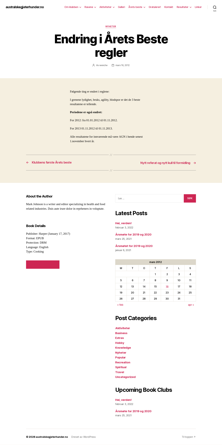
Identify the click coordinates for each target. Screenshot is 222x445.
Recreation (122, 362)
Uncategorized (125, 377)
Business (121, 333)
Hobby (119, 343)
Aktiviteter (105, 7)
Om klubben (71, 7)
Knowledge (123, 348)
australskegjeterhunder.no (26, 7)
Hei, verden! (123, 223)
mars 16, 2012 (122, 65)
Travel (119, 372)
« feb (120, 304)
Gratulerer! (155, 7)
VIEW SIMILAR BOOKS (42, 264)
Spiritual (121, 367)
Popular (120, 357)
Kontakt (168, 7)
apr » (191, 304)
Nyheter (111, 26)
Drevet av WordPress (84, 437)
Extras (119, 338)
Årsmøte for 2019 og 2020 (134, 235)
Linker (198, 7)
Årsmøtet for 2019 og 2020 (134, 246)
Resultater (182, 7)
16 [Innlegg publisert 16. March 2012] (167, 286)
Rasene (89, 7)
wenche (103, 65)
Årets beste (135, 7)
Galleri (121, 7)
